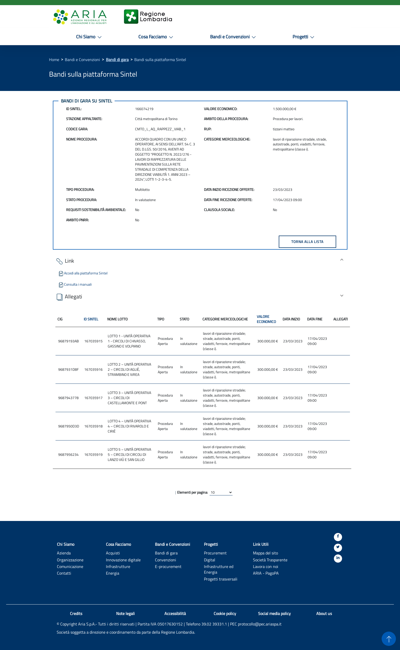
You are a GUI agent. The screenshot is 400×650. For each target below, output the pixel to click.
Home (54, 59)
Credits (76, 613)
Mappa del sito (265, 553)
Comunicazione (70, 566)
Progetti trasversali (220, 579)
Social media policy (274, 613)
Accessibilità (175, 613)
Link (64, 261)
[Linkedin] (338, 558)
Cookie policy (225, 613)
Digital (209, 560)
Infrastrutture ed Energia (218, 569)
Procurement (215, 553)
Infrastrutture (118, 566)
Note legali (125, 613)
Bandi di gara (117, 59)
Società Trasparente (270, 560)
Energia (112, 573)
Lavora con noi (265, 566)
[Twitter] (338, 548)
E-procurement (168, 566)
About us (324, 613)
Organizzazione (70, 560)
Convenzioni (165, 560)
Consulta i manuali (75, 284)
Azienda (64, 553)
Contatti (64, 573)
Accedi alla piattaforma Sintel (82, 273)
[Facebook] (338, 537)
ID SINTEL (91, 319)
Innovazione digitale (123, 560)
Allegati (68, 296)
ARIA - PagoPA (266, 573)
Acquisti (113, 553)
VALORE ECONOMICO (266, 319)
